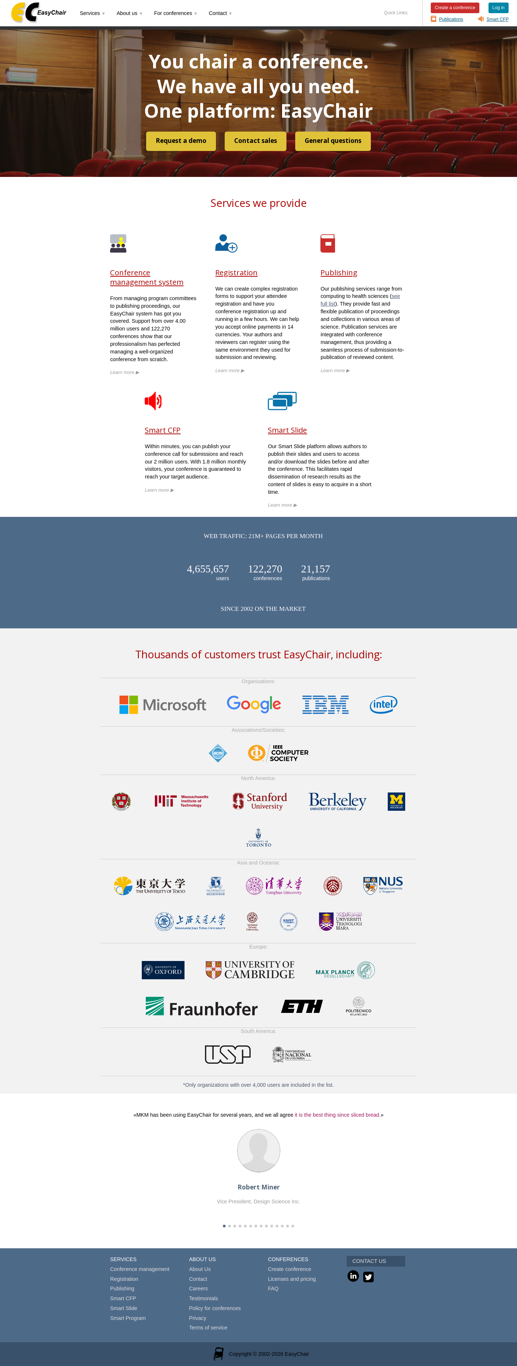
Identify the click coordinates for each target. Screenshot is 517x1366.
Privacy (197, 1318)
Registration (236, 272)
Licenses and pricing (292, 1279)
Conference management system (146, 277)
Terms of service (208, 1328)
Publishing (338, 272)
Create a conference (455, 7)
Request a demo (181, 140)
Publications (451, 19)
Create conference (289, 1269)
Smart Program (128, 1318)
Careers (198, 1288)
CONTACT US (369, 1261)
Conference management (139, 1269)
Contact (198, 1279)
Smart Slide (287, 430)
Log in (499, 7)
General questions (333, 140)
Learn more (124, 372)
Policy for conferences (215, 1308)
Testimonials (203, 1298)
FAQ (273, 1288)
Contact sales (255, 140)
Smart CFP (498, 19)
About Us (199, 1269)
